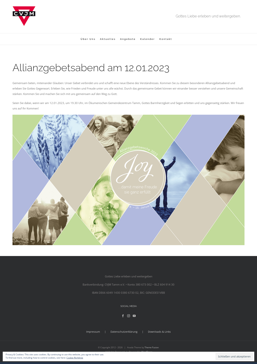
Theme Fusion (152, 347)
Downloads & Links (159, 331)
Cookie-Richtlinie (74, 357)
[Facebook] (123, 315)
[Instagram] (128, 315)
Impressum (93, 331)
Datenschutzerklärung (123, 331)
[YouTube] (134, 315)
